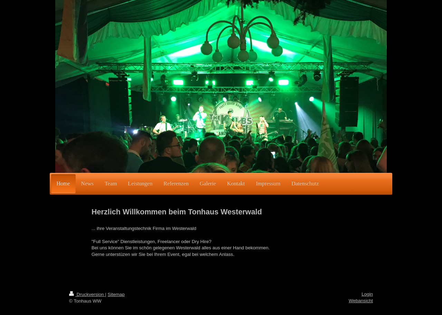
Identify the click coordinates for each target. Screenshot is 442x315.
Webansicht (361, 300)
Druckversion (87, 294)
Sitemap (116, 294)
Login (367, 294)
